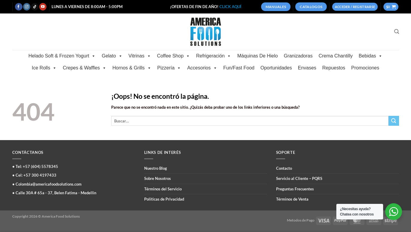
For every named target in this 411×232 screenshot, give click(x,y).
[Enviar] (394, 121)
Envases (307, 67)
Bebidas (371, 56)
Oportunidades (276, 67)
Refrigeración (213, 56)
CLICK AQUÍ (230, 6)
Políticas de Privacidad (164, 199)
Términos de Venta (292, 199)
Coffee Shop (173, 56)
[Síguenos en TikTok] (34, 6)
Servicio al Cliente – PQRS (299, 178)
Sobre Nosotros (157, 178)
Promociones (365, 67)
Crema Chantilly (336, 55)
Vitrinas (140, 56)
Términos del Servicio (163, 188)
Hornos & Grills (131, 68)
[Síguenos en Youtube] (42, 6)
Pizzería (169, 68)
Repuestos (333, 67)
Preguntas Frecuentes (295, 188)
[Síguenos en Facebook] (18, 6)
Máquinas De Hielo (257, 55)
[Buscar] (396, 31)
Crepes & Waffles (84, 68)
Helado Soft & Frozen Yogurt (62, 56)
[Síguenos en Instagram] (26, 6)
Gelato (112, 56)
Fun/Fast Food (239, 67)
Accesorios (202, 68)
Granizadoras (298, 55)
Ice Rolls (44, 68)
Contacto (284, 168)
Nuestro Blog (155, 168)
